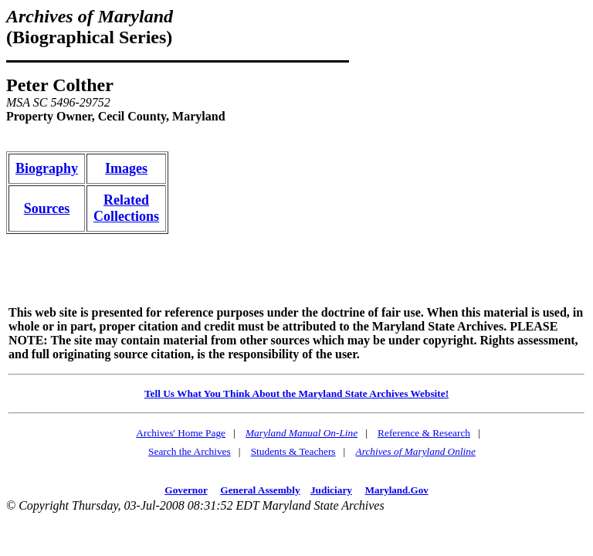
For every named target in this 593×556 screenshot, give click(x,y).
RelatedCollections (126, 208)
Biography (46, 168)
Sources (47, 208)
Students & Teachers (293, 451)
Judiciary (331, 490)
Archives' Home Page (180, 433)
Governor (185, 490)
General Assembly (260, 490)
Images (126, 168)
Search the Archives (189, 451)
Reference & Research (424, 433)
